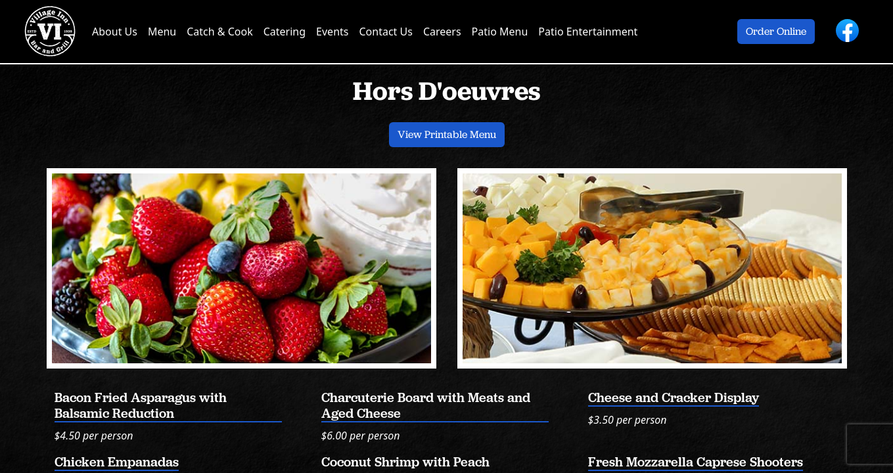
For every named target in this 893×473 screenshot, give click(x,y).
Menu (162, 31)
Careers (442, 31)
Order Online (776, 31)
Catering (284, 31)
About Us (114, 31)
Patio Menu (500, 31)
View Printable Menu (447, 134)
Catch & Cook (219, 31)
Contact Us (385, 31)
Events (332, 31)
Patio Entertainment (587, 31)
